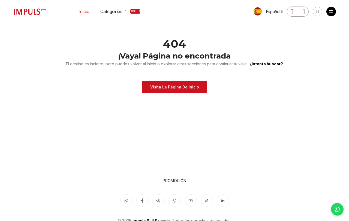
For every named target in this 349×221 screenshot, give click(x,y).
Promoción (174, 180)
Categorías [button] (114, 11)
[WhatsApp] (337, 209)
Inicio (84, 11)
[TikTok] (207, 200)
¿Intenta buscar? (266, 64)
